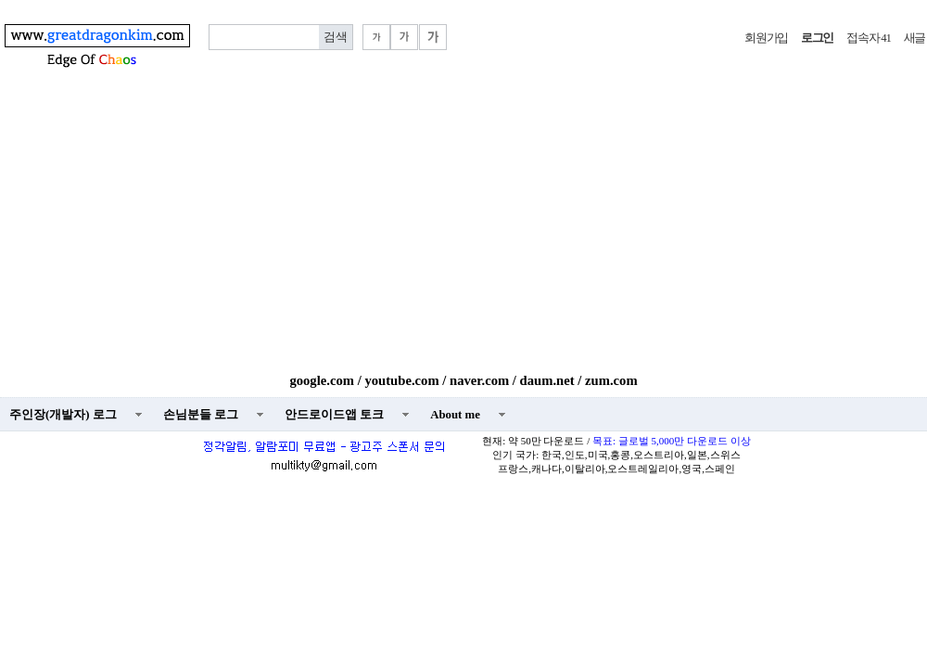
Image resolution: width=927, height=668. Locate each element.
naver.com (479, 380)
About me (455, 414)
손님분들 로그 (200, 414)
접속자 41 (868, 38)
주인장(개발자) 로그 (63, 414)
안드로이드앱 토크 (334, 414)
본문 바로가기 (0, 0)
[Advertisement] (463, 234)
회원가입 (766, 38)
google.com (321, 380)
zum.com (611, 380)
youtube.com (401, 380)
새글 (914, 38)
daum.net (547, 380)
